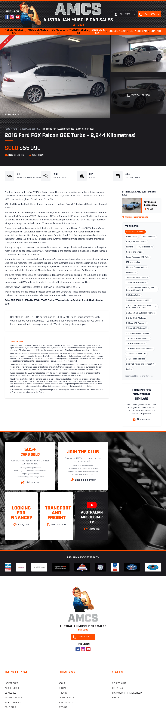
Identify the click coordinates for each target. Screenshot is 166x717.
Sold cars (98, 31)
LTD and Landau (133, 262)
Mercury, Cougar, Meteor (136, 267)
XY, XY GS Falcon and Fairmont (140, 364)
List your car (138, 31)
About (62, 683)
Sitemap (63, 707)
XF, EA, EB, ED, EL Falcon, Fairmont (140, 313)
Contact (156, 31)
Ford (15, 129)
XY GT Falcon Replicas (135, 359)
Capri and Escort (148, 237)
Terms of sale (66, 698)
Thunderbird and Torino (137, 277)
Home (7, 129)
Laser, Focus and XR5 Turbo (138, 257)
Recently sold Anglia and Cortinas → (140, 376)
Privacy (63, 693)
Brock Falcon (131, 237)
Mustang (131, 272)
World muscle (78, 31)
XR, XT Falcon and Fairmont (137, 333)
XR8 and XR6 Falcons (136, 323)
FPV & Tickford (145, 247)
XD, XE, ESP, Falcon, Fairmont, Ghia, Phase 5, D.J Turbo (141, 307)
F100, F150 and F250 (136, 242)
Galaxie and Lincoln (134, 252)
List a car (117, 688)
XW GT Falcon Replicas (135, 344)
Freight (116, 698)
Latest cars (11, 683)
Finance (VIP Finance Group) (127, 693)
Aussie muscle (14, 31)
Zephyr (129, 369)
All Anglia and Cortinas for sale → (136, 217)
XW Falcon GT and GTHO (137, 338)
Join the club (66, 703)
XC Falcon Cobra (133, 295)
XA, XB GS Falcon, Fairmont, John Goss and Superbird (140, 289)
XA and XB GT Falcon (136, 283)
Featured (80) (9, 115)
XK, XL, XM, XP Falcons (136, 318)
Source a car (117, 31)
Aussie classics (38, 31)
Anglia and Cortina (30, 129)
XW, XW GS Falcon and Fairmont (139, 349)
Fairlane (129, 247)
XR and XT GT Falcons (136, 328)
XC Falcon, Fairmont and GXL (138, 300)
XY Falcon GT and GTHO (136, 354)
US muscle (58, 31)
